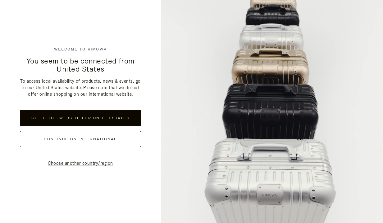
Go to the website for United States (80, 118)
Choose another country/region (80, 163)
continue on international (80, 139)
